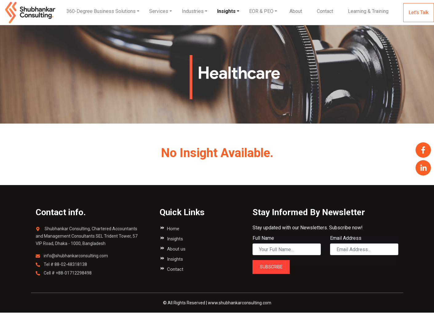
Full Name (263, 238)
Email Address (345, 238)
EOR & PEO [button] (261, 11)
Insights (226, 11)
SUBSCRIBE (271, 266)
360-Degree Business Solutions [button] (101, 11)
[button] (295, 11)
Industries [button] (193, 11)
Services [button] (158, 11)
